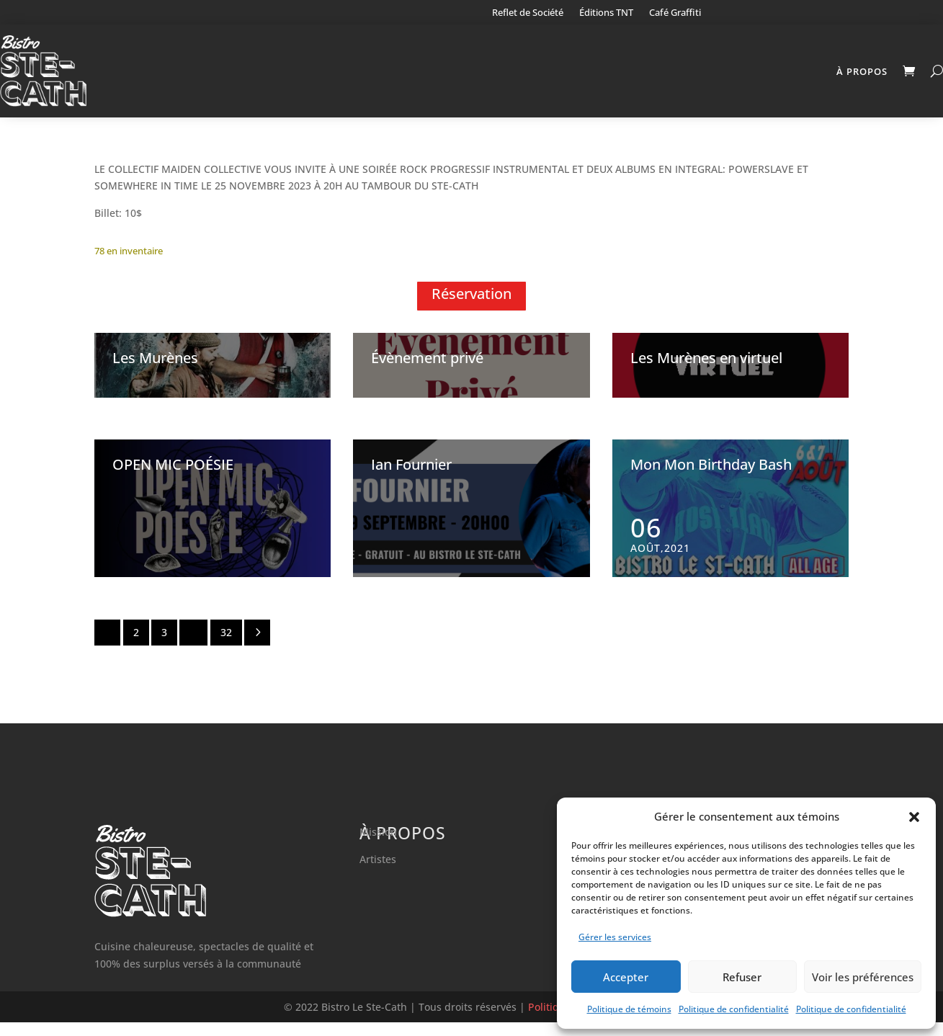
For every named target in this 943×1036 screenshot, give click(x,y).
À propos (862, 71)
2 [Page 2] (136, 646)
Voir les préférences (862, 977)
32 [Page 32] (226, 646)
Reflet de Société (527, 13)
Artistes (377, 873)
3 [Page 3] (164, 646)
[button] (914, 817)
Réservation (471, 307)
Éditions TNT (606, 13)
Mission (378, 845)
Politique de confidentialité (734, 1009)
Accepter (625, 977)
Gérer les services (614, 937)
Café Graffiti (675, 13)
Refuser (742, 977)
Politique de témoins (629, 1009)
